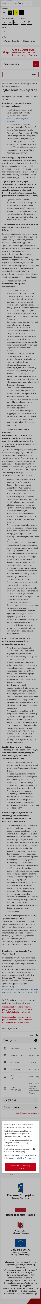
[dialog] (20, 652)
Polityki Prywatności (26, 1158)
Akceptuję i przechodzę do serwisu (20, 1166)
